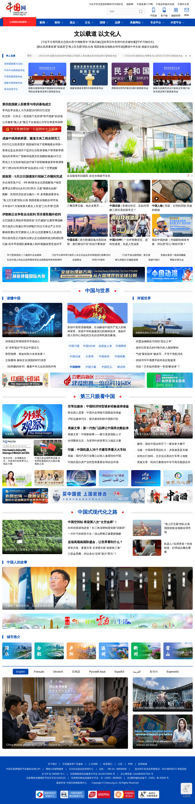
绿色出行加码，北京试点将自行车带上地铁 (162, 456)
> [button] (190, 55)
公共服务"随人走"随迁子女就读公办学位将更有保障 (32, 122)
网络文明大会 (177, 259)
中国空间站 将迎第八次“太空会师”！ (92, 522)
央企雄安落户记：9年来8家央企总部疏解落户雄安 (31, 182)
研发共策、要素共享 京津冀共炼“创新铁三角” (94, 547)
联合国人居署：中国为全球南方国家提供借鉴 (94, 412)
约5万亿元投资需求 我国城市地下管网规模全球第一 (32, 144)
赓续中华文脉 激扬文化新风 (141, 46)
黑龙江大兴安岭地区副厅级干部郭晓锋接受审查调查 (33, 162)
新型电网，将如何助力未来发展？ (25, 353)
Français (39, 671)
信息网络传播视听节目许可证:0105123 (46, 778)
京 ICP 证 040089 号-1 (53, 774)
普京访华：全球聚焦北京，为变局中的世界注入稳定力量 (15, 461)
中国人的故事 (17, 562)
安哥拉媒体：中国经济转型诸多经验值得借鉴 (98, 406)
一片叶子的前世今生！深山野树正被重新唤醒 (94, 533)
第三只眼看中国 (97, 396)
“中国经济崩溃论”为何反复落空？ (22, 332)
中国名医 (72, 239)
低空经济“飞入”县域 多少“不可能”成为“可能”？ (28, 549)
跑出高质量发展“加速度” (52, 46)
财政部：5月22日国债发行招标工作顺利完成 (32, 176)
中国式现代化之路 (97, 512)
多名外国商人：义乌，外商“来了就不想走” (158, 434)
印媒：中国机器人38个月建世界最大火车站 (97, 449)
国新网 (129, 4)
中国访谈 (114, 205)
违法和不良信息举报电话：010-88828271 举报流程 (161, 769)
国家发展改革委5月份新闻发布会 (86, 88)
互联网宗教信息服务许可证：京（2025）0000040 (96, 778)
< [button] (186, 55)
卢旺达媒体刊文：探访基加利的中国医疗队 (93, 418)
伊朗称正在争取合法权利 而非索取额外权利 (31, 214)
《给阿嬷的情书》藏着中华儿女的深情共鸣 (30, 366)
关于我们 (52, 764)
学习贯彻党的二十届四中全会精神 (24, 255)
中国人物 (157, 205)
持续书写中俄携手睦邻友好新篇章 (156, 360)
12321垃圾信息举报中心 (81, 769)
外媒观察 (9, 434)
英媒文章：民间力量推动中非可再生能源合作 (163, 462)
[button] (190, 136)
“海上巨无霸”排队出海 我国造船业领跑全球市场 (95, 46)
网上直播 (10, 55)
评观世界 (144, 298)
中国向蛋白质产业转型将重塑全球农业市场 (93, 462)
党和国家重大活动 (13, 63)
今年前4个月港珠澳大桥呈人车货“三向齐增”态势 (30, 206)
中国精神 (75, 367)
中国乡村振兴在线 (165, 4)
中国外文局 (183, 4)
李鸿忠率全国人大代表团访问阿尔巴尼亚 (26, 110)
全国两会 (77, 259)
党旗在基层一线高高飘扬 (173, 255)
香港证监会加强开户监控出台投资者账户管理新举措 (33, 150)
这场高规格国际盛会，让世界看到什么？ (95, 542)
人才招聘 (93, 764)
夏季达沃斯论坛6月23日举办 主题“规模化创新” (29, 188)
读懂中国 (13, 298)
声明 (130, 764)
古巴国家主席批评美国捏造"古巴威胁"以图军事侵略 (32, 220)
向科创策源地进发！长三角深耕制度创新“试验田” (96, 527)
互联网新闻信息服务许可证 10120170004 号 (92, 774)
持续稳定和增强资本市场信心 (22, 341)
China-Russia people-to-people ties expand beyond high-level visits (46, 744)
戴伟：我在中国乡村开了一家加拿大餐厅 (161, 443)
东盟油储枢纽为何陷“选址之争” (154, 341)
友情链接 (142, 764)
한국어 (154, 671)
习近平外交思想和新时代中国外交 (106, 4)
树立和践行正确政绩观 (126, 259)
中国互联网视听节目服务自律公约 (23, 769)
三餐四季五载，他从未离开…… (85, 205)
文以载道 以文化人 (97, 34)
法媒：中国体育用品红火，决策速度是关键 (162, 449)
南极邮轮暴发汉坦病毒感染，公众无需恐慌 (157, 332)
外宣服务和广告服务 (72, 764)
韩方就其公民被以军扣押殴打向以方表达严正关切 (31, 226)
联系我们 (107, 764)
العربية (137, 671)
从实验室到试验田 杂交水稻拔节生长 (88, 175)
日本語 (76, 671)
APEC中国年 (98, 259)
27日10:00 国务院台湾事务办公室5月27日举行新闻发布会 (154, 55)
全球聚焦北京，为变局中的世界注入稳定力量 (94, 440)
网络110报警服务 (54, 769)
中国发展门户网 (145, 4)
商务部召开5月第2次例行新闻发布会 (130, 88)
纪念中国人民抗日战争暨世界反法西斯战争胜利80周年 (34, 259)
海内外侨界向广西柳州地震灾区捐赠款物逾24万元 (31, 156)
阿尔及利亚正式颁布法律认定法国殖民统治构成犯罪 (33, 238)
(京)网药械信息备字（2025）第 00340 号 (148, 778)
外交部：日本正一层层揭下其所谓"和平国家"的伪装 (32, 116)
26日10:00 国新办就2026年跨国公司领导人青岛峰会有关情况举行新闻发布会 (78, 55)
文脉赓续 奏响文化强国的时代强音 (25, 360)
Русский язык (97, 671)
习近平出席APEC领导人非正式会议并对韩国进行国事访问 (81, 255)
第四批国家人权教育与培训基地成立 (26, 104)
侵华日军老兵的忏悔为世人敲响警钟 (157, 347)
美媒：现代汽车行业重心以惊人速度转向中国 (94, 455)
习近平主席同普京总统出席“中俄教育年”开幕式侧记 (72, 41)
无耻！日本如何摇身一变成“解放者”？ (158, 366)
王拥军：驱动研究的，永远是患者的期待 (29, 605)
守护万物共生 (145, 41)
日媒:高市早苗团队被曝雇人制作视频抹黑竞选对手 (32, 244)
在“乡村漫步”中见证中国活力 (22, 347)
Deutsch (58, 671)
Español (119, 671)
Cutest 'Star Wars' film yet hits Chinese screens (161, 707)
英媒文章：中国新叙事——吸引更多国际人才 (94, 434)
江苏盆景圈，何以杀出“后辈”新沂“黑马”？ (92, 553)
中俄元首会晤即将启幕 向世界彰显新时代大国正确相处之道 (47, 461)
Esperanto (173, 671)
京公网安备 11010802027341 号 (137, 774)
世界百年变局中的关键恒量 (120, 41)
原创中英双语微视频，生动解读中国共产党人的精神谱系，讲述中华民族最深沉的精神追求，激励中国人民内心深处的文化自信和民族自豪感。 (96, 331)
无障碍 (186, 790)
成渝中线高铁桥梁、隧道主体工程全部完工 (31, 138)
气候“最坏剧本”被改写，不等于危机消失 (159, 353)
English (20, 671)
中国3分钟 (115, 239)
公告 (120, 764)
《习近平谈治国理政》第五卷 (135, 255)
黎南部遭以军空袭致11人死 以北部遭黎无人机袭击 (32, 232)
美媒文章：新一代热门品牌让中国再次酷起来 (98, 428)
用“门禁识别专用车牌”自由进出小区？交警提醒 (29, 168)
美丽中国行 (154, 259)
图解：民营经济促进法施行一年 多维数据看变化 (30, 194)
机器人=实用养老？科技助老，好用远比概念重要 (178, 547)
